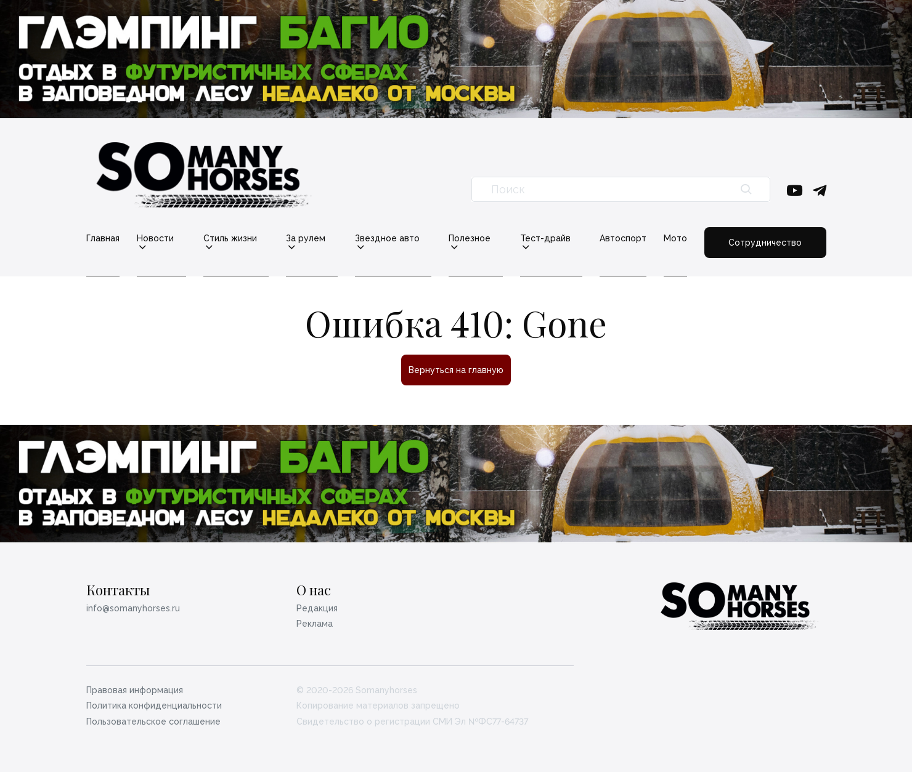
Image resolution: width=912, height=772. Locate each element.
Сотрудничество (765, 242)
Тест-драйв (545, 238)
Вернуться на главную (456, 370)
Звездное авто (387, 238)
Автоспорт (623, 238)
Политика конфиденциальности (154, 705)
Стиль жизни (230, 238)
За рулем (305, 238)
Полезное (470, 238)
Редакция (317, 608)
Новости (155, 238)
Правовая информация (134, 690)
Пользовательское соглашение (153, 721)
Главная (103, 238)
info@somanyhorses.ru (133, 608)
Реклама (314, 624)
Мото (675, 238)
